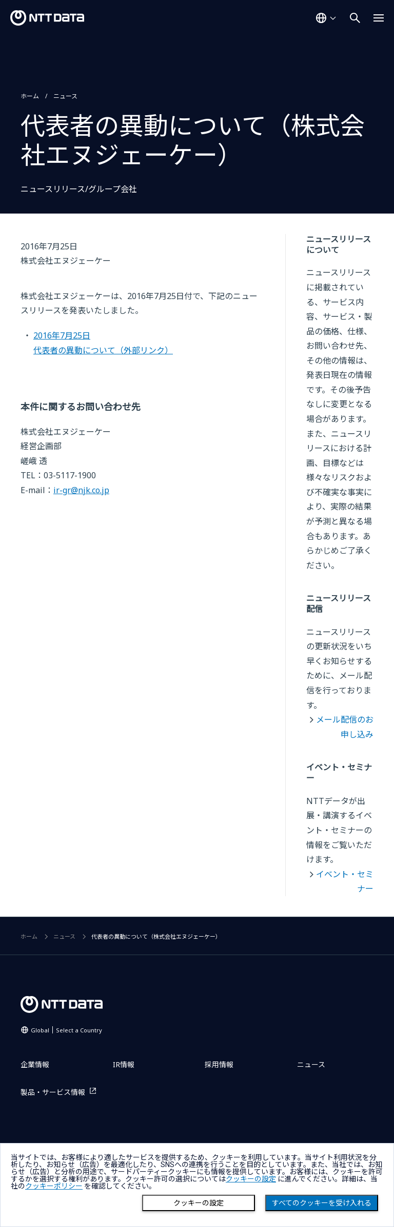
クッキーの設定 (198, 1203)
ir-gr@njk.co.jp (81, 490)
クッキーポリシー (54, 1186)
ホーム (30, 96)
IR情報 (123, 1064)
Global (66, 1030)
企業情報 (35, 1064)
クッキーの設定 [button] (251, 1179)
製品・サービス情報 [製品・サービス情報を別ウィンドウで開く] (53, 1092)
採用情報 (219, 1064)
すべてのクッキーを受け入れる (321, 1203)
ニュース (65, 96)
